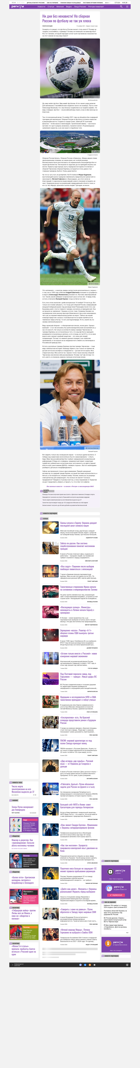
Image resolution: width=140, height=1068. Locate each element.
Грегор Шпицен (93, 703)
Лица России (80, 6)
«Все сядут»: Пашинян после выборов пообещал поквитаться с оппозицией (77, 567)
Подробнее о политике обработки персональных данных (98, 1054)
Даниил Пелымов (92, 665)
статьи (45, 518)
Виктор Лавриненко (91, 642)
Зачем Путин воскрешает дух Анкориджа (22, 898)
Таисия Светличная (91, 970)
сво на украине (110, 992)
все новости (15, 884)
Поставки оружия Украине (93, 2)
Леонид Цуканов (92, 619)
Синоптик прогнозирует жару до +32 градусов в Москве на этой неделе (65, 502)
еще (127, 1022)
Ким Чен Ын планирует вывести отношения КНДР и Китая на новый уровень (29, 1024)
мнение (15, 890)
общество (15, 926)
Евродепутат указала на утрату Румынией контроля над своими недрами (65, 497)
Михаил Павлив (93, 888)
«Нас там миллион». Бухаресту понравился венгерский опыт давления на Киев (78, 934)
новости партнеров (50, 513)
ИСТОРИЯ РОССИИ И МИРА (19, 938)
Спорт (25, 909)
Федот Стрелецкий (92, 1048)
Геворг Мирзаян (92, 581)
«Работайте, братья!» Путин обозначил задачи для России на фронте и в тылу (77, 854)
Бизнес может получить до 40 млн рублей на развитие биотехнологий (64, 505)
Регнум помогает (96, 6)
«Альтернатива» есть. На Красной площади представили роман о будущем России (78, 772)
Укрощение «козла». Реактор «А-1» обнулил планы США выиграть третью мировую (77, 650)
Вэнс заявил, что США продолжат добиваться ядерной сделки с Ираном (29, 952)
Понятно (123, 1054)
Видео (69, 6)
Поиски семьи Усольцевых (70, 2)
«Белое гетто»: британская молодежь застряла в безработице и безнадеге (23, 970)
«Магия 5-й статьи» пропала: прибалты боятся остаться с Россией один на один (24, 1039)
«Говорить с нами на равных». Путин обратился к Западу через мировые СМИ (78, 1014)
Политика (26, 945)
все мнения (33, 902)
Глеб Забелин (93, 787)
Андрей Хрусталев (92, 537)
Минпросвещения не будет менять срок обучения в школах (29, 989)
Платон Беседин (47, 26)
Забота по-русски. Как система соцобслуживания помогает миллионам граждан (77, 546)
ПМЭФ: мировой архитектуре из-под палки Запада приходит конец (76, 793)
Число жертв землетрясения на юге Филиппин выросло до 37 (23, 879)
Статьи (51, 6)
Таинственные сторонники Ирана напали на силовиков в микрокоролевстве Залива (78, 605)
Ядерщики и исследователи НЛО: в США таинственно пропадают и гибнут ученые (78, 733)
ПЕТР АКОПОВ (16, 902)
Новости (41, 6)
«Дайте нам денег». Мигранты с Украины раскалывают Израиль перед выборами (78, 976)
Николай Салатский (91, 561)
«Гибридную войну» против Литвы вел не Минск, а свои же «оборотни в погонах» (24, 1004)
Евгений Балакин (92, 830)
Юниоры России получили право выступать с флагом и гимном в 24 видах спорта (29, 916)
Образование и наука (28, 982)
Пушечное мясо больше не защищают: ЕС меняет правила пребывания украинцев (78, 956)
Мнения (60, 6)
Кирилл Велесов (92, 726)
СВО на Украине (52, 2)
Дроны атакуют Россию (36, 2)
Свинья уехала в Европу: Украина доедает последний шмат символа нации (78, 524)
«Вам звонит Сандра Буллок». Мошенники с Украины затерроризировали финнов (78, 895)
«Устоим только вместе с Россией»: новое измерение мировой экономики (78, 689)
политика (15, 997)
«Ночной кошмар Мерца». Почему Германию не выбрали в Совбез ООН (76, 1034)
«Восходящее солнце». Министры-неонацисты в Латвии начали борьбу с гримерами (77, 627)
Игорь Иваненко (92, 949)
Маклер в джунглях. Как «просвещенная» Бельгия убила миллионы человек (23, 932)
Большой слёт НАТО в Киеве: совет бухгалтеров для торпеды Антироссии (76, 875)
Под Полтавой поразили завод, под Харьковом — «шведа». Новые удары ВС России (78, 711)
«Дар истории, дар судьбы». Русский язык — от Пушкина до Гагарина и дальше (76, 815)
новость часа (17, 872)
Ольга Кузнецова (92, 746)
